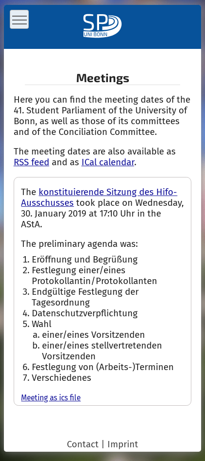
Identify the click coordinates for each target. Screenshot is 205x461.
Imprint (122, 444)
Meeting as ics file (51, 397)
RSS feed (31, 162)
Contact (83, 444)
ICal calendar (108, 162)
